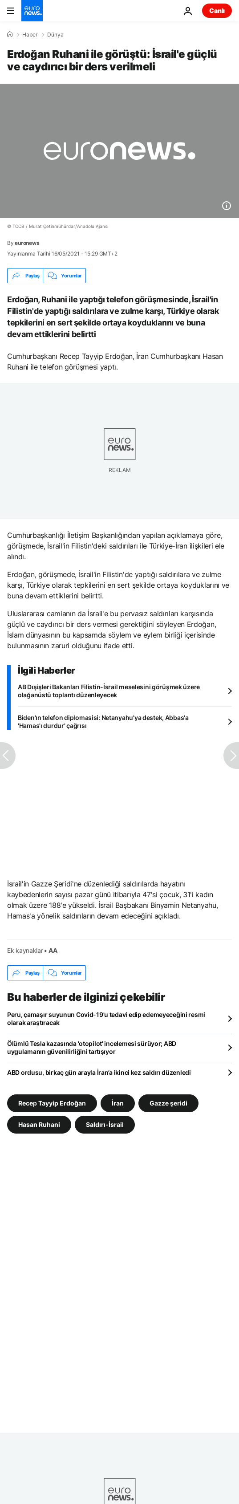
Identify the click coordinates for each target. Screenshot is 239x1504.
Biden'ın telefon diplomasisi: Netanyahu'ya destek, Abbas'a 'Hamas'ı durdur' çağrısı (103, 721)
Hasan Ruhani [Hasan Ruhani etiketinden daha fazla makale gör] (39, 1124)
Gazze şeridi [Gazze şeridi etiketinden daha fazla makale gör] (168, 1103)
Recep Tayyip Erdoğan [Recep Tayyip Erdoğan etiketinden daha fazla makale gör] (52, 1103)
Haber (29, 34)
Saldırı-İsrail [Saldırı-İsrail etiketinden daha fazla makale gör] (105, 1124)
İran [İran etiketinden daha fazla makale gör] (118, 1103)
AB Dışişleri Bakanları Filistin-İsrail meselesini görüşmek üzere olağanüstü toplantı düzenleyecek (109, 691)
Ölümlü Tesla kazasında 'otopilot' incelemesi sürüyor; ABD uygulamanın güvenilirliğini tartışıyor (91, 1047)
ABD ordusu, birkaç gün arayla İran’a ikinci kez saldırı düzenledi (99, 1072)
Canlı (217, 10)
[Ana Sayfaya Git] (32, 10)
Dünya (55, 34)
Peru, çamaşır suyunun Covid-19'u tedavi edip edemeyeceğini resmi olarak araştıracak (106, 1018)
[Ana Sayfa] (9, 34)
